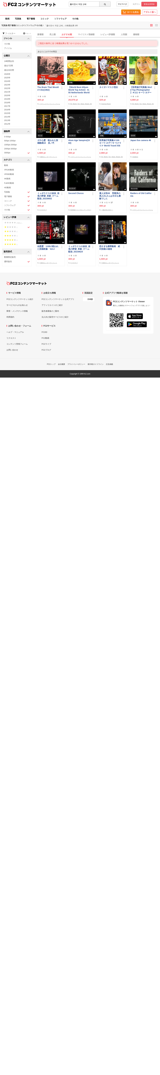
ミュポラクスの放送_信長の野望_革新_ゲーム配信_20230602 (48, 196)
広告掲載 (109, 364)
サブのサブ (43, 210)
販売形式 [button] (17, 251)
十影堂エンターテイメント (48, 157)
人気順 (124, 34)
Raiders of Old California (141, 194)
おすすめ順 (67, 34)
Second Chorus (76, 193)
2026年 (7, 74)
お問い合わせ (12, 350)
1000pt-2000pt (10, 145)
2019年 (7, 99)
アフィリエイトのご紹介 (52, 305)
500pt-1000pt (10, 141)
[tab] (98, 35)
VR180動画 (9, 170)
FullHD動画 (9, 183)
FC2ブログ (46, 350)
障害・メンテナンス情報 (17, 311)
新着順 (40, 34)
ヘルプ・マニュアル (15, 332)
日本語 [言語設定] (90, 299)
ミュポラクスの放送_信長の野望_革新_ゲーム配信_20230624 (79, 249)
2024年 (7, 81)
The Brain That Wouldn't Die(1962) (48, 88)
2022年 (7, 88)
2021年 (7, 92)
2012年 (7, 124)
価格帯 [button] (17, 131)
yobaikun (135, 157)
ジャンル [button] (17, 38)
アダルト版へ (149, 12)
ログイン (136, 4)
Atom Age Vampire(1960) (79, 141)
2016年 (7, 110)
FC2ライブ (46, 344)
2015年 (7, 113)
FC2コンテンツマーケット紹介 (20, 299)
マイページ (122, 4)
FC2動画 (45, 338)
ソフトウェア (60, 18)
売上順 (52, 34)
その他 (75, 18)
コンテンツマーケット (37, 4)
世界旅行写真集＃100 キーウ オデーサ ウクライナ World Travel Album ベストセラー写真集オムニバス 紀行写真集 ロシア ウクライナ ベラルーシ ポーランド (110, 143)
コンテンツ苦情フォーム (17, 344)
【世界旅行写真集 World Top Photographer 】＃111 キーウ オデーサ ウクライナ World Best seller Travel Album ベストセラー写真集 (141, 90)
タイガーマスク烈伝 (108, 87)
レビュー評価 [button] (17, 217)
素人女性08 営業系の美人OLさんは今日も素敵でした (110, 196)
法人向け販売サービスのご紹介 (55, 317)
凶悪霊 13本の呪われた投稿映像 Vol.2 (47, 247)
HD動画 (7, 187)
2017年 (7, 106)
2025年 (7, 78)
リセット (27, 33)
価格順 (136, 34)
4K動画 (7, 179)
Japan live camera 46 (140, 140)
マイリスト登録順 (86, 34)
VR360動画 (9, 174)
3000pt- (17, 153)
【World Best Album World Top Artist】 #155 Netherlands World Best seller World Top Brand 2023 (79, 90)
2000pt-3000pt (10, 149)
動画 (7, 18)
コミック (44, 18)
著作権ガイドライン (96, 364)
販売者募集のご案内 (50, 311)
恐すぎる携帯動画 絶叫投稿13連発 (109, 247)
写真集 (18, 18)
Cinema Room (106, 104)
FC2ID (44, 332)
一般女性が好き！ (107, 210)
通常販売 (17, 261)
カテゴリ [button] (17, 160)
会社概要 (61, 364)
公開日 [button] (17, 55)
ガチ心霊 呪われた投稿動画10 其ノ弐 (47, 141)
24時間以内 (9, 61)
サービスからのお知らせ (17, 305)
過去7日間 (8, 66)
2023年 (7, 85)
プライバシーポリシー (76, 364)
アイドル (8, 48)
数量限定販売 (10, 257)
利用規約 (10, 317)
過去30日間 (9, 70)
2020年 (7, 95)
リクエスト (11, 338)
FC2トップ (51, 364)
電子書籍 (31, 18)
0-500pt (7, 137)
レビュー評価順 (107, 34)
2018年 (7, 102)
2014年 (7, 117)
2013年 (7, 120)
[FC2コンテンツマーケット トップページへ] (27, 283)
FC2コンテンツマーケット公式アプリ (58, 299)
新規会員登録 (149, 4)
